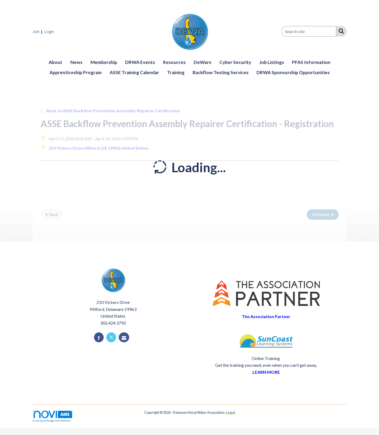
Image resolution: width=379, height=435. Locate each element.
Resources (174, 62)
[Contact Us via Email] (124, 337)
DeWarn (202, 62)
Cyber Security (235, 62)
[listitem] (38, 31)
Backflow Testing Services (220, 72)
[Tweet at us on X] (111, 337)
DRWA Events (140, 62)
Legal (230, 412)
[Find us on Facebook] (99, 337)
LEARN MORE (266, 372)
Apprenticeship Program (75, 72)
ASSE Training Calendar (134, 72)
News (76, 62)
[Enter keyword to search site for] (308, 31)
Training (176, 72)
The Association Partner (266, 316)
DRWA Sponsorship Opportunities (293, 72)
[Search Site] (340, 31)
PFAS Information (311, 62)
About (55, 62)
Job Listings (271, 62)
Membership (104, 62)
